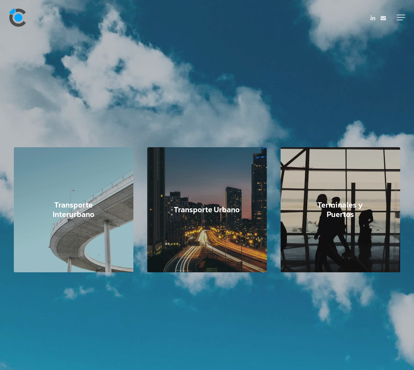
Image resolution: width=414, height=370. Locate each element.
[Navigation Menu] (401, 17)
